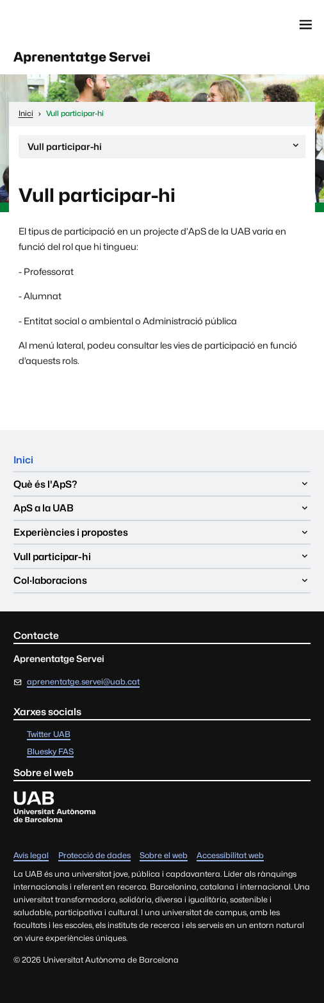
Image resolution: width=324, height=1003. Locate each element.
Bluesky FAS (50, 752)
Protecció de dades (94, 855)
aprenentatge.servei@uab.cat (83, 681)
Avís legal (31, 855)
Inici (23, 460)
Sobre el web (164, 855)
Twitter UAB (48, 734)
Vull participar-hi (164, 148)
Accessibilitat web (230, 855)
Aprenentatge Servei (81, 57)
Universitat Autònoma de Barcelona (68, 24)
